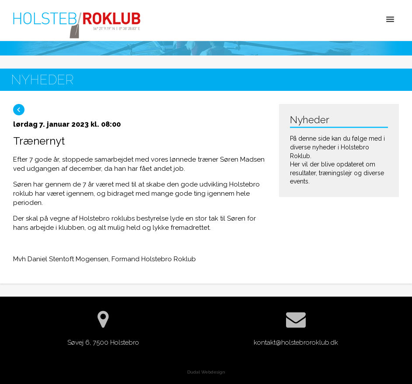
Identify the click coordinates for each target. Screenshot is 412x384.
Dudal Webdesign (206, 372)
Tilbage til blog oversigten (18, 109)
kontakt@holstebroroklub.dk (296, 342)
